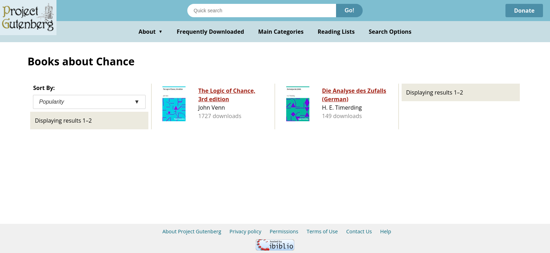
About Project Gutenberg (191, 231)
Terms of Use (322, 231)
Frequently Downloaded (210, 31)
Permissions (284, 231)
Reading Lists (336, 31)
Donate (524, 10)
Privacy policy (245, 231)
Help (385, 231)
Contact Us (359, 231)
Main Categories (281, 31)
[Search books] (261, 10)
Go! (349, 10)
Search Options (390, 31)
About (151, 31)
